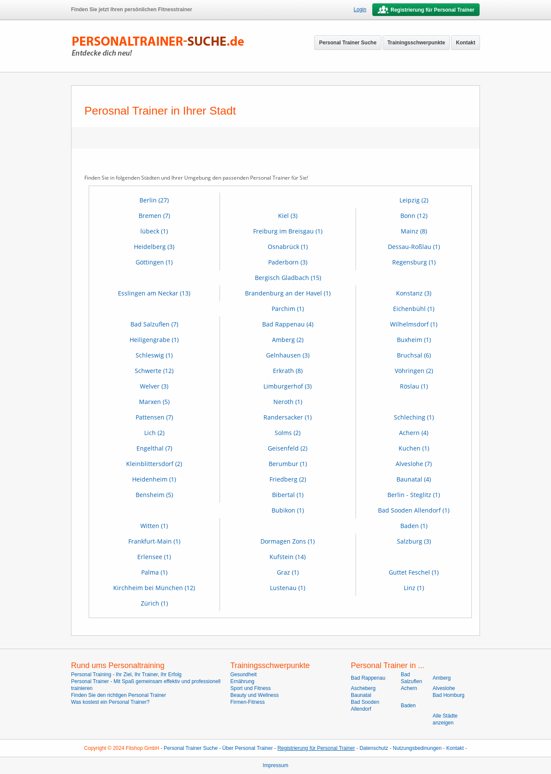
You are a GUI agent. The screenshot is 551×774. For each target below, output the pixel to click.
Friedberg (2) (287, 479)
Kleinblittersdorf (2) (154, 464)
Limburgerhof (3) (287, 386)
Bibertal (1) (287, 495)
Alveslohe (444, 688)
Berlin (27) (154, 200)
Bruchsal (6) (414, 355)
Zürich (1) (154, 603)
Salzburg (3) (414, 541)
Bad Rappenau (368, 678)
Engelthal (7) (154, 448)
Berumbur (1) (288, 464)
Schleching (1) (414, 417)
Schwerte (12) (154, 371)
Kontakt (465, 43)
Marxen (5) (154, 402)
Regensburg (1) (414, 262)
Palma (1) (154, 572)
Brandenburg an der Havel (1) (288, 293)
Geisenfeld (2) (287, 448)
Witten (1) (154, 526)
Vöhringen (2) (414, 371)
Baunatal (361, 695)
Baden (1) (413, 526)
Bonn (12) (413, 215)
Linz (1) (414, 588)
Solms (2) (287, 433)
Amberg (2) (287, 340)
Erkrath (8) (288, 371)
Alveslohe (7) (414, 464)
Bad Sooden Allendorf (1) (413, 510)
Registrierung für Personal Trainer (316, 748)
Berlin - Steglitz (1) (413, 495)
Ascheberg (363, 688)
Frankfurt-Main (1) (154, 541)
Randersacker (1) (287, 417)
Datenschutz (373, 748)
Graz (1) (288, 572)
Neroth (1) (287, 402)
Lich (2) (154, 433)
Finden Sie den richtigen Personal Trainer (118, 695)
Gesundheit (243, 674)
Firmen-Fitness (247, 702)
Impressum (275, 765)
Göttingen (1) (154, 262)
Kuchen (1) (414, 448)
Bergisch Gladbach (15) (288, 278)
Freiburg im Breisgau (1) (287, 231)
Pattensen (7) (154, 417)
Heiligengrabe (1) (154, 340)
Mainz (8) (414, 231)
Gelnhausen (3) (288, 355)
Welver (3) (154, 386)
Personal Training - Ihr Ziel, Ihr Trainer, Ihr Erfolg (126, 674)
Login (360, 9)
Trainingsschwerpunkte (416, 43)
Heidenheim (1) (154, 479)
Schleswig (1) (154, 355)
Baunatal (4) (413, 479)
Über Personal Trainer (247, 748)
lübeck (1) (154, 231)
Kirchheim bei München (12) (154, 588)
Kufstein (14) (287, 557)
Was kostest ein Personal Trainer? (110, 702)
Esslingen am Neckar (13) (154, 293)
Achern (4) (413, 433)
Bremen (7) (154, 215)
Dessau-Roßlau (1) (414, 246)
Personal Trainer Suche (347, 43)
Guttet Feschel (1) (414, 572)
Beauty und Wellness (254, 695)
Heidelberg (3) (154, 246)
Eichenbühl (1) (413, 309)
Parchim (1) (288, 309)
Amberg (442, 678)
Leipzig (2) (413, 200)
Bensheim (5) (154, 495)
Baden (408, 706)
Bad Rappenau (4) (287, 324)
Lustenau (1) (287, 588)
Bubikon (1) (288, 510)
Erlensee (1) (154, 557)
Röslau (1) (414, 386)
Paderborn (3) (287, 262)
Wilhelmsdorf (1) (413, 324)
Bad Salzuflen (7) (154, 324)
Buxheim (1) (414, 340)
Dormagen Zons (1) (287, 541)
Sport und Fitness (250, 688)
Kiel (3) (287, 215)
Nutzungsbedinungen (417, 748)
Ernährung (242, 681)
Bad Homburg (448, 695)
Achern (409, 688)
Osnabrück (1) (288, 246)
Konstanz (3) (413, 293)
